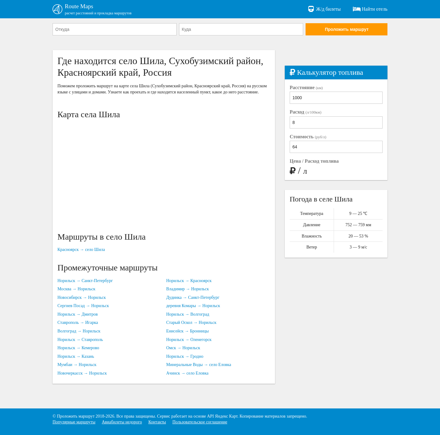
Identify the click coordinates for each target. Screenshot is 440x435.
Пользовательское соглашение (199, 422)
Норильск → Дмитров (77, 314)
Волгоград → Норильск (79, 331)
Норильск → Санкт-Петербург (85, 281)
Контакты (157, 422)
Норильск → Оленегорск (188, 340)
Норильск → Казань (75, 356)
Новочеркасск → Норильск (82, 373)
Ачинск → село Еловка (187, 373)
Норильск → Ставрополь (80, 340)
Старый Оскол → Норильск (191, 323)
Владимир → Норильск (187, 289)
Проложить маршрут (347, 29)
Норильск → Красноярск (188, 281)
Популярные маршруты (74, 422)
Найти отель (370, 9)
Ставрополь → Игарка (77, 323)
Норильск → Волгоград (187, 314)
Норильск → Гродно (184, 356)
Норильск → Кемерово (78, 348)
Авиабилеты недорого (122, 422)
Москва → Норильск (76, 289)
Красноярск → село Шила (81, 250)
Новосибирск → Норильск (81, 297)
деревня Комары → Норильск (193, 306)
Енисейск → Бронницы (187, 331)
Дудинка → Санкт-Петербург (192, 297)
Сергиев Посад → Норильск (83, 306)
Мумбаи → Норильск (77, 365)
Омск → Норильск (183, 348)
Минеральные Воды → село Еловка (198, 365)
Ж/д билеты (324, 9)
